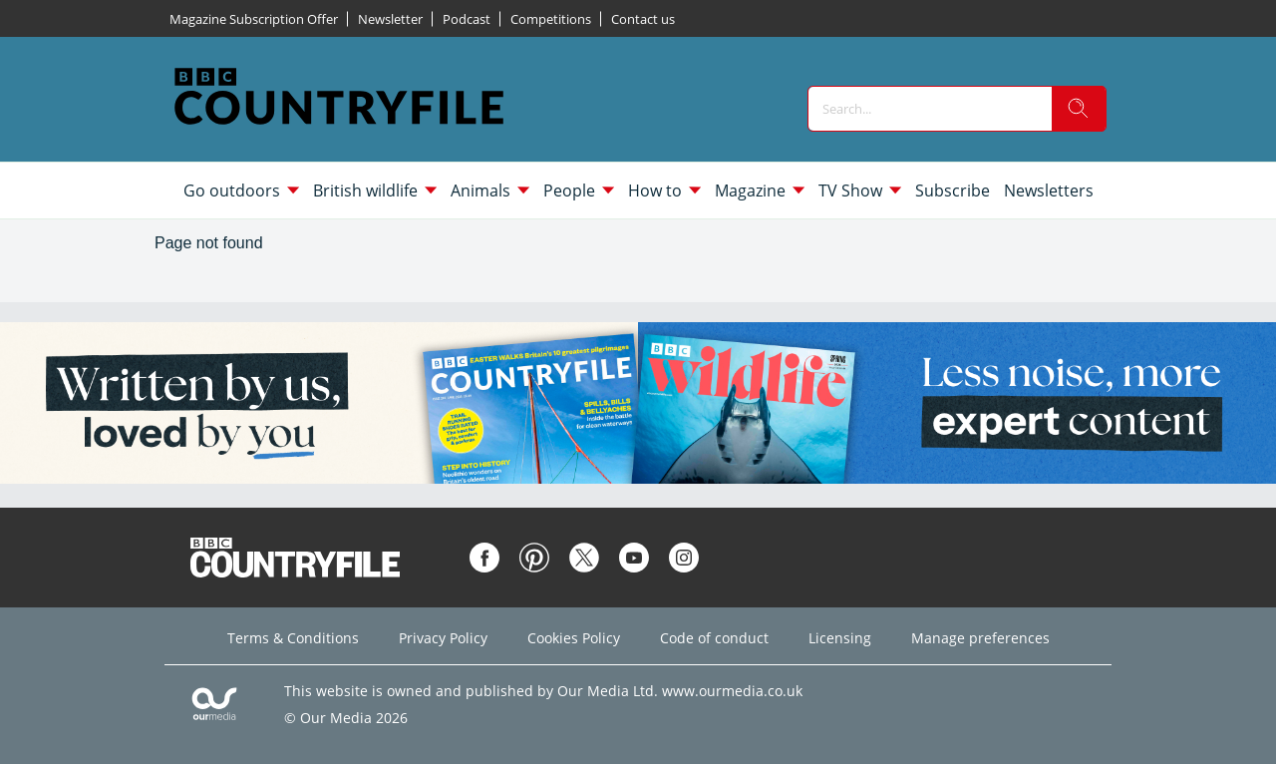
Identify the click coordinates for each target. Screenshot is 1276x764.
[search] (1079, 109)
